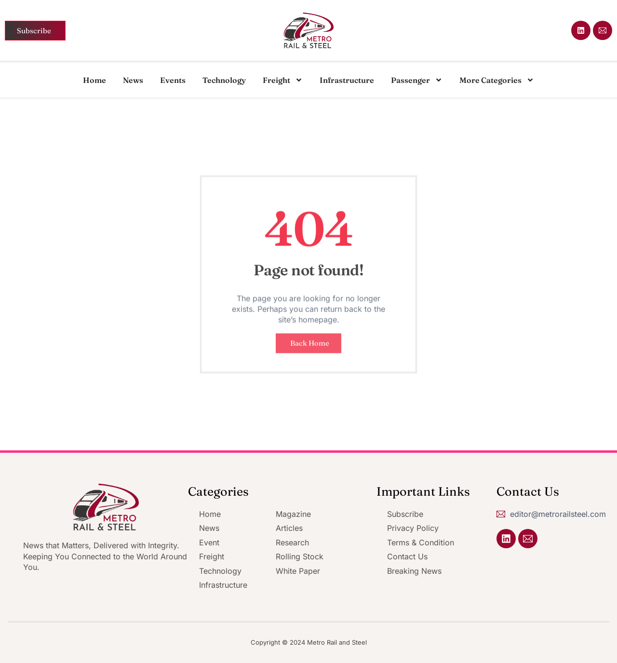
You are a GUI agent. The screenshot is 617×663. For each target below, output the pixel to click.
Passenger (417, 80)
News (133, 80)
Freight (283, 80)
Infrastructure (347, 80)
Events (173, 80)
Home (94, 80)
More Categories (496, 80)
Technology (224, 80)
